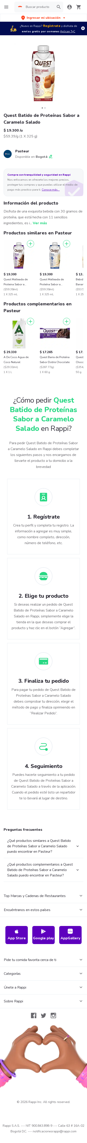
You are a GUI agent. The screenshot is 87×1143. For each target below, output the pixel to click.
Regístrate (52, 26)
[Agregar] (30, 243)
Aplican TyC (67, 31)
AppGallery (70, 935)
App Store (17, 935)
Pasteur (22, 151)
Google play (43, 935)
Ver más (40, 223)
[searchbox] (38, 7)
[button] (43, 17)
